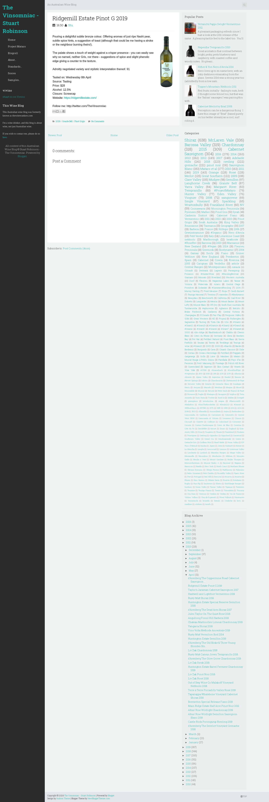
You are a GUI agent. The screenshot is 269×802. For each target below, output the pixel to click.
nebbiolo (190, 239)
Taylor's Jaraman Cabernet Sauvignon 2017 (213, 589)
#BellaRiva (189, 404)
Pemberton (232, 256)
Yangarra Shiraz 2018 (200, 626)
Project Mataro (17, 46)
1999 (226, 408)
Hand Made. (219, 442)
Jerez (220, 445)
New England (210, 256)
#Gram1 (237, 322)
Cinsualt (188, 421)
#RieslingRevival (230, 274)
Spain (188, 260)
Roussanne (191, 225)
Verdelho (219, 263)
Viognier (190, 198)
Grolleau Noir (205, 442)
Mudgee (214, 180)
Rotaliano (237, 480)
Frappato (237, 353)
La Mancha (189, 449)
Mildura (229, 456)
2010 (228, 169)
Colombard (223, 421)
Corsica (188, 425)
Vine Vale (190, 370)
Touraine (191, 490)
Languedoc (201, 301)
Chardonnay (233, 144)
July (191, 562)
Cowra (219, 260)
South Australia (208, 222)
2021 (207, 219)
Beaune (238, 377)
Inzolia (203, 445)
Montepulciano (217, 267)
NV (242, 205)
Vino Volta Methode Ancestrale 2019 (209, 630)
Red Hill (207, 476)
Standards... (15, 66)
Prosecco (189, 274)
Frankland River (221, 205)
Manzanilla (189, 456)
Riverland (216, 277)
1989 (218, 408)
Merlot (189, 176)
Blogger (22, 156)
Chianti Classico (227, 349)
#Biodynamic (238, 294)
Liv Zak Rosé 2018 (198, 678)
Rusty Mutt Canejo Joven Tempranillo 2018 (213, 654)
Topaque (228, 487)
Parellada (222, 359)
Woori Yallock (225, 497)
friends (217, 500)
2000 (187, 332)
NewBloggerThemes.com (99, 798)
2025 (208, 373)
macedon (223, 294)
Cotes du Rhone (202, 335)
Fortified (225, 353)
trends (208, 504)
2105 (222, 373)
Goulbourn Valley (192, 439)
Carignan (202, 263)
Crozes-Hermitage (208, 353)
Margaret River (225, 187)
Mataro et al (208, 169)
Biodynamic (226, 249)
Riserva (226, 480)
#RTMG (203, 408)
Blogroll (13, 53)
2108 (186, 411)
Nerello (199, 466)
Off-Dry (213, 304)
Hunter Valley (195, 194)
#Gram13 (201, 325)
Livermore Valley (237, 449)
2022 (218, 219)
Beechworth (207, 298)
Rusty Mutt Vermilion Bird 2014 (206, 634)
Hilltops (223, 229)
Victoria (188, 284)
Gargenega (190, 356)
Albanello (202, 411)
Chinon (238, 418)
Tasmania (210, 225)
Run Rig (197, 483)
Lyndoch (203, 452)
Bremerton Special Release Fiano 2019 (210, 701)
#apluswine (208, 308)
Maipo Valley (235, 452)
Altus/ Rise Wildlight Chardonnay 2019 (210, 710)
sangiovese (229, 198)
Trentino (211, 294)
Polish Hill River (236, 363)
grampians (193, 401)
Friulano (240, 432)
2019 (58, 121)
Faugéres (209, 432)
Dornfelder (202, 428)
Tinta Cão (215, 322)
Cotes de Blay (223, 425)
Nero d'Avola (236, 232)
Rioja (224, 291)
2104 (239, 408)
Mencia (213, 301)
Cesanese (226, 418)
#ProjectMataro (225, 190)
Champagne (190, 315)
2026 (188, 521)
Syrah (236, 212)
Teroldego (224, 342)
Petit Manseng (204, 363)
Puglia (200, 394)
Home (11, 39)
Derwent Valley (194, 384)
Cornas (191, 353)
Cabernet (203, 260)
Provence (191, 394)
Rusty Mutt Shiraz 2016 (201, 598)
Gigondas (214, 435)
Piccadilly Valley (224, 473)
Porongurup (233, 270)
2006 (236, 229)
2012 (203, 158)
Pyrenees (190, 212)
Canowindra (190, 415)
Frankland (229, 432)
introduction (208, 401)
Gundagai (237, 384)
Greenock (208, 249)
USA (226, 322)
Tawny (212, 342)
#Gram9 (237, 404)
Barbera (194, 229)
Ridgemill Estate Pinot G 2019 (89, 18)
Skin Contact (223, 366)
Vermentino (192, 219)
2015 (203, 149)
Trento (217, 490)
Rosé (232, 172)
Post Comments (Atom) (76, 248)
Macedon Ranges (218, 452)
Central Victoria (231, 311)
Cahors (204, 380)
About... (12, 59)
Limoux (223, 449)
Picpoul (222, 318)
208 (214, 373)
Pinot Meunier (211, 291)
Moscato (202, 277)
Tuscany (240, 490)
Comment (236, 421)
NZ (213, 318)
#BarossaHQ (235, 401)
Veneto (237, 366)
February (194, 738)
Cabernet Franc (227, 215)
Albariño (228, 346)
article (235, 263)
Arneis (217, 284)
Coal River (236, 298)
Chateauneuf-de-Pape (235, 380)
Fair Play (217, 315)
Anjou (226, 411)
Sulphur (233, 394)
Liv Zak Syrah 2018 (199, 662)
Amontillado (215, 411)
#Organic (216, 232)
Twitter (211, 397)
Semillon (232, 180)
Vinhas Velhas (191, 497)
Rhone (187, 480)
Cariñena (203, 415)
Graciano (189, 277)
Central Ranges (194, 267)
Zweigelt (240, 397)
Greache (208, 384)
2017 (219, 158)
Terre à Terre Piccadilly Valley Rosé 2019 (212, 690)
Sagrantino (190, 322)
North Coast (222, 466)
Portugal (197, 476)
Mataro (237, 356)
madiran (188, 504)
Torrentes (240, 487)
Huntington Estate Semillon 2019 (207, 638)
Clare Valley (193, 180)
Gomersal (237, 435)
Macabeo (224, 356)
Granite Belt (67, 121)
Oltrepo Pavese (212, 469)
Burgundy (202, 349)
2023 (218, 243)
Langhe (201, 449)
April (192, 574)
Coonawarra (197, 208)
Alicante (188, 377)
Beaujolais (193, 298)
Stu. (71, 25)
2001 (200, 373)
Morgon (229, 387)
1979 (211, 408)
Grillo (202, 356)
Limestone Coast (229, 236)
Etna (200, 432)
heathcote (232, 239)
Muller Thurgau (234, 459)
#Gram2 (226, 325)
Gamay (194, 253)
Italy (211, 236)
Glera (229, 335)
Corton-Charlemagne (204, 425)
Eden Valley (226, 194)
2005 (187, 263)
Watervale (203, 284)
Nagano (238, 463)
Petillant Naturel (211, 339)
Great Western (201, 318)
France (208, 229)
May (191, 570)
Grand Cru (209, 439)
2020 (229, 219)
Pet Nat (196, 339)
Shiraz (190, 140)
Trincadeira (228, 490)
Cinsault (189, 270)
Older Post (172, 135)
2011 (241, 169)
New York (209, 466)
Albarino (238, 373)
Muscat (201, 390)
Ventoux (202, 494)
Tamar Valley (216, 487)
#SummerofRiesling (221, 287)
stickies (198, 504)
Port (189, 476)
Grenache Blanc (222, 384)
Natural (211, 390)
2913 (193, 411)
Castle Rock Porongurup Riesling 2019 (210, 721)
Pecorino (189, 363)
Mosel (238, 387)
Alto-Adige (199, 332)
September (195, 554)
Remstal (217, 476)
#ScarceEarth (217, 370)
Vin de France (236, 494)
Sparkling (229, 201)
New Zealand (193, 246)
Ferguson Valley (233, 315)
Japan (212, 445)
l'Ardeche (228, 500)
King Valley (231, 222)
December (195, 550)
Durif (191, 280)
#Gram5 (201, 328)
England (232, 428)
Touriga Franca (204, 490)
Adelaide (236, 267)
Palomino (240, 469)
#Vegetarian (190, 373)
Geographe (227, 225)
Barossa (206, 243)
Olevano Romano (195, 469)
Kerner (239, 445)
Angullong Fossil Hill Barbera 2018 (208, 618)
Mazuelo (207, 387)
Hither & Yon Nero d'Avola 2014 (215, 67)
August (193, 558)
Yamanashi (193, 500)
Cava (212, 349)
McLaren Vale (221, 140)
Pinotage (220, 363)
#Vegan (212, 246)
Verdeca (213, 494)
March (192, 734)
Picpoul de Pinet (237, 390)
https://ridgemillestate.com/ (80, 97)
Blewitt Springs (191, 380)
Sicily (209, 253)
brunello (206, 500)
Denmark (203, 270)
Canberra (212, 311)
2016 (218, 154)
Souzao (200, 342)
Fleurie (219, 432)
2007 (241, 225)
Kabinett (229, 445)
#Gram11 (189, 325)
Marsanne (233, 243)
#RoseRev (191, 243)
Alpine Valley (202, 377)
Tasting (202, 322)
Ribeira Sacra (213, 480)
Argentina (216, 377)
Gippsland (225, 435)
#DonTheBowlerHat (206, 404)
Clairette (199, 421)
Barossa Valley (198, 144)
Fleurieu (203, 280)
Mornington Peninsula (225, 208)
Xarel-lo (221, 397)
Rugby (187, 483)
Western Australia (235, 277)
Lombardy (192, 452)
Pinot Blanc (229, 339)
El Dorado (204, 315)
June (192, 566)
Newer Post (55, 135)
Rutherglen (235, 318)
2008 (209, 198)
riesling (229, 161)
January (193, 742)
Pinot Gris (221, 212)
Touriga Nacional (196, 294)
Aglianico (223, 308)
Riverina (234, 260)
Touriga (237, 342)
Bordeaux (189, 349)
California (222, 298)
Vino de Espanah (208, 497)
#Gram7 (225, 328)
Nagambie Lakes (220, 280)
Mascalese (203, 456)
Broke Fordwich (193, 311)
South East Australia (231, 304)
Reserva (228, 476)
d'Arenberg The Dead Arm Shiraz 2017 (210, 609)
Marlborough (211, 239)
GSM (187, 318)
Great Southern (212, 176)
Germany (218, 335)
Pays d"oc (236, 359)
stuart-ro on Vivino (14, 96)
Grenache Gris (191, 442)
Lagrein (218, 270)
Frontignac (192, 435)
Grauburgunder (224, 439)
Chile (241, 349)
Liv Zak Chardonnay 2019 (202, 650)
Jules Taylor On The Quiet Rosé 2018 (209, 613)
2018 (207, 161)
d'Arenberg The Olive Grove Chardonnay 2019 (214, 658)
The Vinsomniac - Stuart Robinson (21, 19)
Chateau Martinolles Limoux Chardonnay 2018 (215, 622)
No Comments (97, 121)
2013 (188, 158)
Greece (238, 439)
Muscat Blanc (199, 304)
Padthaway (227, 469)
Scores (12, 73)
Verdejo (223, 494)
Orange (214, 172)
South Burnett (237, 291)
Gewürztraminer (194, 232)
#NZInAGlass (190, 408)
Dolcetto (188, 301)
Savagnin (222, 394)
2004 (241, 249)
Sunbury (188, 487)
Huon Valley (233, 442)
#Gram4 (188, 328)
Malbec (205, 212)
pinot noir (214, 165)
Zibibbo (231, 397)
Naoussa (189, 466)
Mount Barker (227, 301)
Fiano (224, 253)
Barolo (238, 346)
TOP (244, 796)
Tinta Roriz (200, 397)
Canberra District (196, 215)
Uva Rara (191, 494)
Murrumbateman (192, 463)
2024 (225, 246)
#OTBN (203, 370)
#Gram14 (213, 325)
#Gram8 (237, 328)
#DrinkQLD (224, 404)
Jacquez (196, 387)
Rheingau (211, 394)
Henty (187, 387)
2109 (229, 373)
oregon (221, 401)
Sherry (218, 483)
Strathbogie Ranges (233, 483)
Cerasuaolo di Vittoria (208, 418)
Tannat (237, 280)
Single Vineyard (197, 201)
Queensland (194, 366)
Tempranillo (193, 190)
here (5, 137)
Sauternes (208, 483)
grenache (191, 165)
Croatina (237, 425)
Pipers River (239, 473)
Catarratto (229, 415)
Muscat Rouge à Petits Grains (199, 359)
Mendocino (216, 456)
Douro (222, 428)
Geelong (203, 435)
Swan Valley (201, 487)
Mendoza (218, 387)
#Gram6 (213, 328)
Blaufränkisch (215, 332)
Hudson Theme (63, 798)
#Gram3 (237, 325)
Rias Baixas (199, 480)
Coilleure (211, 421)
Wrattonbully (194, 205)
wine (187, 346)
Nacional (226, 463)
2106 (238, 287)
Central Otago (233, 284)
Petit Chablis (208, 473)
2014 (233, 154)
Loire (212, 356)
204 (232, 408)
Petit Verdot (196, 236)
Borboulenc (237, 411)
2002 (208, 346)
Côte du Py (189, 428)
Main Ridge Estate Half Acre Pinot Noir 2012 (213, 706)
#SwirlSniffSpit (234, 370)
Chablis (229, 332)
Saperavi (208, 366)
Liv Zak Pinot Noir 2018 (201, 674)
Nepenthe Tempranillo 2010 (214, 47)
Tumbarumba (191, 308)
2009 (234, 176)
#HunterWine (207, 274)
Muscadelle (189, 390)
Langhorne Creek (197, 183)
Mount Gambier (217, 459)
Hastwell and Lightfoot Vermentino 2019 (211, 594)
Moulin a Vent (199, 459)
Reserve (238, 476)
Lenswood (211, 449)
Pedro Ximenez (193, 473)
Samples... (14, 80)
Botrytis (236, 308)
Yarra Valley (194, 187)
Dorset (213, 428)
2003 (217, 346)
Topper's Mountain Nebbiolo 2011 (217, 86)
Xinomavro (239, 497)
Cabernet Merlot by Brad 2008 (215, 106)
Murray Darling (192, 291)
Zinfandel (202, 287)
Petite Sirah (222, 390)
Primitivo (189, 287)
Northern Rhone (237, 466)
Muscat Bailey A (211, 463)
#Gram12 (197, 346)
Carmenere (216, 415)
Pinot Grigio (79, 121)
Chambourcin (217, 380)
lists (239, 500)
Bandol (228, 377)
